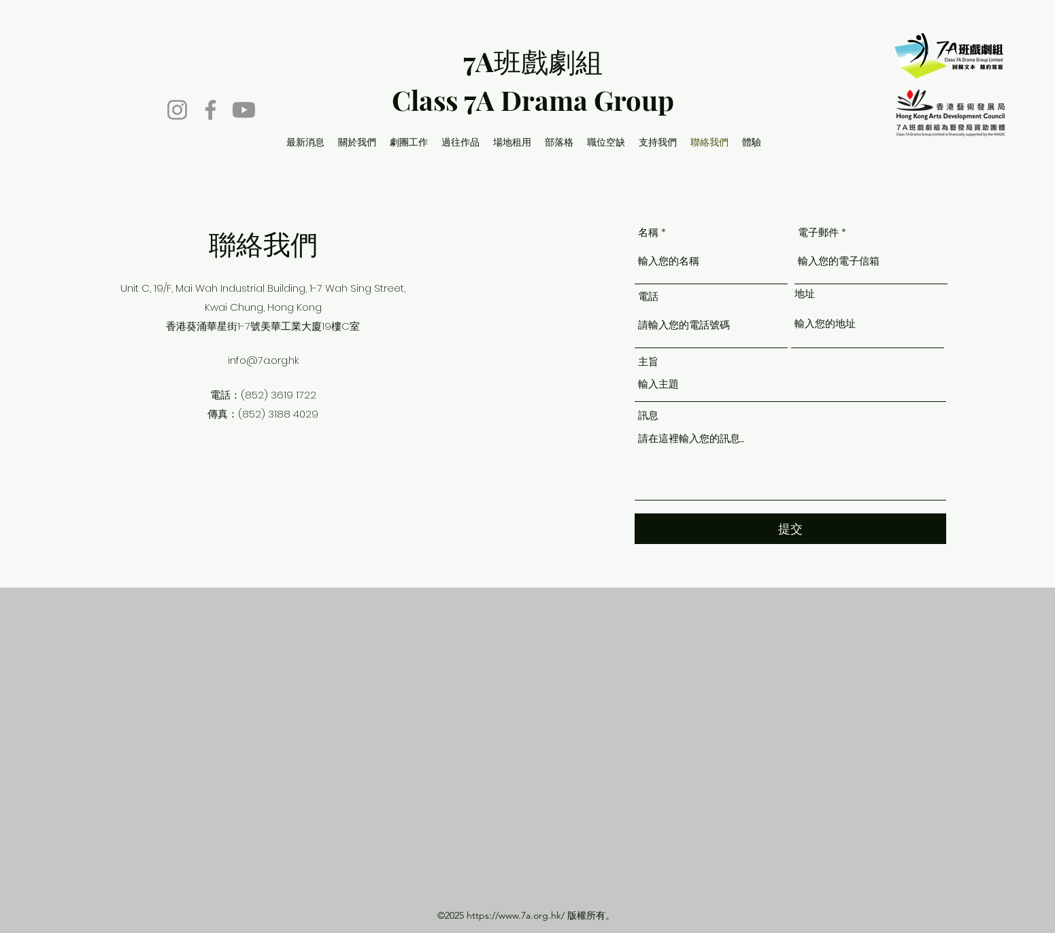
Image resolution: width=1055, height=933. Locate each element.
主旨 (648, 361)
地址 (804, 293)
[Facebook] (210, 110)
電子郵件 (818, 232)
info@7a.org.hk (263, 360)
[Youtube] (244, 110)
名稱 (648, 232)
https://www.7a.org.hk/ (516, 915)
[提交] (790, 528)
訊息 (648, 415)
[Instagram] (177, 110)
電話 (648, 296)
